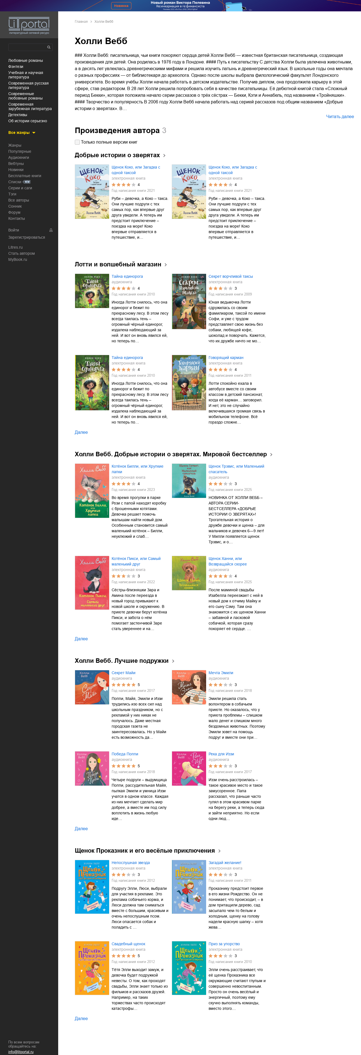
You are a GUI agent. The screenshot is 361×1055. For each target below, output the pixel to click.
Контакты (16, 218)
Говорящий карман (226, 357)
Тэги (12, 194)
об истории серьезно (27, 121)
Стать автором (21, 253)
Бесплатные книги (24, 176)
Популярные (19, 151)
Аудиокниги (18, 157)
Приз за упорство (224, 944)
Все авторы (18, 200)
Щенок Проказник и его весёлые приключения (145, 850)
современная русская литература (28, 85)
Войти (13, 230)
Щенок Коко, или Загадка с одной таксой (136, 170)
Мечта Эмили (221, 673)
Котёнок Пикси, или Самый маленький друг (136, 561)
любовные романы (25, 60)
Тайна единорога (127, 276)
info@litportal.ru (21, 1052)
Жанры (14, 145)
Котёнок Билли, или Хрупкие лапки (137, 469)
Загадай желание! (225, 862)
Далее (81, 432)
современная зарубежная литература (30, 106)
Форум (14, 212)
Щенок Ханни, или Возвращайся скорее (228, 561)
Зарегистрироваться (26, 237)
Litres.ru (15, 247)
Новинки (16, 169)
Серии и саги (20, 188)
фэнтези (15, 66)
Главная (81, 22)
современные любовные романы (25, 95)
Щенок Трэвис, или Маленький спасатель (236, 469)
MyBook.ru (17, 259)
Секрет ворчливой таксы (231, 276)
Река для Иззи (221, 754)
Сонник (15, 206)
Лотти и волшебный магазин (118, 264)
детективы (17, 115)
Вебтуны (16, 163)
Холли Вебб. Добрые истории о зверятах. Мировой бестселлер (171, 454)
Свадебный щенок (128, 944)
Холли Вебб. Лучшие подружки (122, 660)
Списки (14, 182)
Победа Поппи (125, 754)
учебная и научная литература (25, 74)
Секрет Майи (123, 673)
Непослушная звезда (131, 862)
